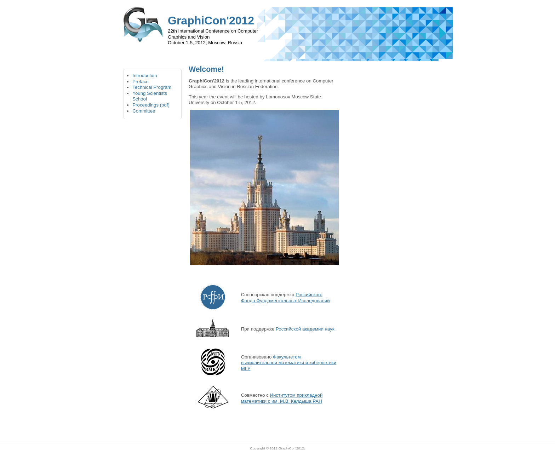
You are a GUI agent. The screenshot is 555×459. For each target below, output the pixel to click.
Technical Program (151, 87)
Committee (143, 111)
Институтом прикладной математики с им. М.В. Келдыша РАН (282, 398)
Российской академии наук (305, 329)
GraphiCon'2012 (291, 448)
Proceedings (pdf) (151, 105)
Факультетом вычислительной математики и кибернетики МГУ (289, 362)
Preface (140, 81)
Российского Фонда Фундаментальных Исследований (285, 297)
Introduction (144, 75)
